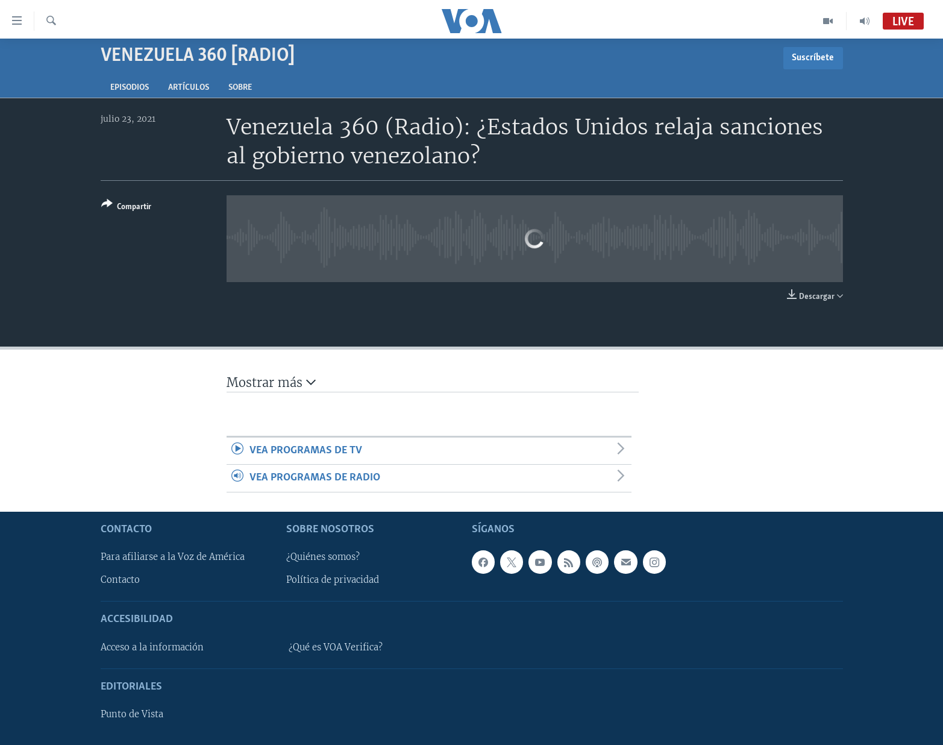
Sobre (240, 87)
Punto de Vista (132, 714)
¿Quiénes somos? (323, 557)
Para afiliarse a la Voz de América (173, 557)
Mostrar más (271, 382)
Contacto (120, 579)
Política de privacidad (332, 579)
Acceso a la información (152, 647)
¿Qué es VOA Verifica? (336, 647)
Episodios (129, 87)
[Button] (126, 207)
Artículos (188, 87)
